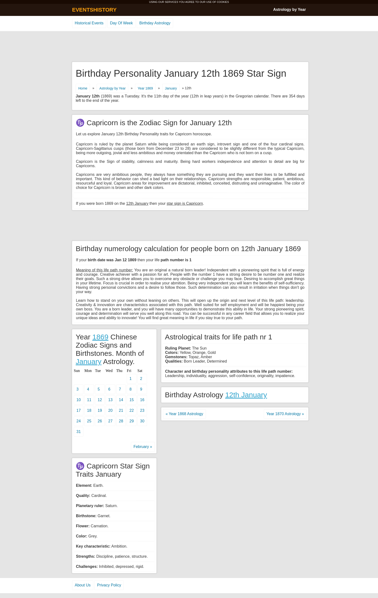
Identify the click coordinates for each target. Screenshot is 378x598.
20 (110, 410)
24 (78, 421)
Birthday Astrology (154, 23)
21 (121, 410)
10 (78, 400)
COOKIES (223, 1)
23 (142, 410)
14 (121, 400)
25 (89, 421)
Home (82, 88)
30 (142, 421)
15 (131, 400)
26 (100, 421)
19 (100, 410)
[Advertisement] (189, 47)
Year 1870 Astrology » (285, 414)
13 (110, 400)
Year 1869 (145, 88)
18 (89, 410)
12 (100, 400)
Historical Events (89, 23)
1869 (100, 337)
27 (110, 421)
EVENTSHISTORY (94, 10)
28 (121, 421)
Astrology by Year (289, 9)
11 (89, 400)
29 (131, 421)
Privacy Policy (109, 585)
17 (78, 410)
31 (78, 432)
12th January (246, 395)
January (171, 88)
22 (131, 410)
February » (143, 447)
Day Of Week (121, 23)
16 (142, 400)
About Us (83, 585)
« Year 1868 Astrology (184, 414)
